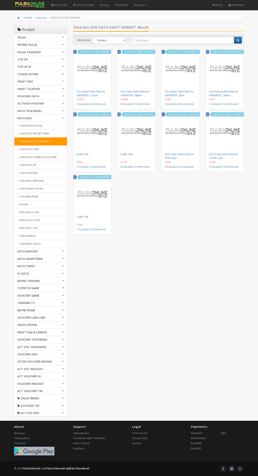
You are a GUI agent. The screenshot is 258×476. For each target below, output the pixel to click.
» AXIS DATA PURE (28, 149)
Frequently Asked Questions (89, 438)
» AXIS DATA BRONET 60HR (33, 133)
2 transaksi (171, 166)
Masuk (218, 5)
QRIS (223, 433)
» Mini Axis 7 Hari (27, 228)
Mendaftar (236, 5)
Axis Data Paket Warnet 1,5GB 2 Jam (223, 156)
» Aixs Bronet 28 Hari (29, 125)
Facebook (19, 443)
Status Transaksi (83, 5)
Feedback (78, 448)
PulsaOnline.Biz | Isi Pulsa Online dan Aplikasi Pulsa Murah (56, 468)
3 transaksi (215, 166)
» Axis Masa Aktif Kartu (30, 180)
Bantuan (140, 5)
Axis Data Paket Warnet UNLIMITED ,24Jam (223, 93)
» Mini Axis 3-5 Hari (28, 220)
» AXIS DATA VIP (26, 165)
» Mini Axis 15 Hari (28, 212)
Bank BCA (196, 433)
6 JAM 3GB (82, 154)
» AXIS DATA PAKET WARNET (33, 141)
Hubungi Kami (81, 433)
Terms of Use (139, 433)
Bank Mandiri (198, 438)
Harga (104, 5)
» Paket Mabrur (26, 235)
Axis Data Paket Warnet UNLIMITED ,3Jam (179, 93)
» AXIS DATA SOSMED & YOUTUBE (37, 157)
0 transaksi (82, 104)
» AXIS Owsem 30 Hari (30, 188)
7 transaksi (82, 229)
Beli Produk (59, 5)
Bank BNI (196, 443)
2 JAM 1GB (127, 154)
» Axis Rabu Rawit (27, 196)
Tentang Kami (22, 438)
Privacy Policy (139, 438)
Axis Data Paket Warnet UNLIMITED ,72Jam (90, 93)
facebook (121, 5)
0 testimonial (98, 104)
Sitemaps (19, 433)
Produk (28, 17)
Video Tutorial (81, 443)
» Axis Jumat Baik (27, 173)
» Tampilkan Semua (29, 243)
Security (136, 443)
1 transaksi (215, 104)
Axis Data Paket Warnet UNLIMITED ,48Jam (135, 93)
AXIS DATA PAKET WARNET (95, 51)
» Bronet (22, 204)
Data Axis (41, 17)
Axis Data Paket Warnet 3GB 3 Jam (179, 156)
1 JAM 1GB (82, 217)
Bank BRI (196, 448)
